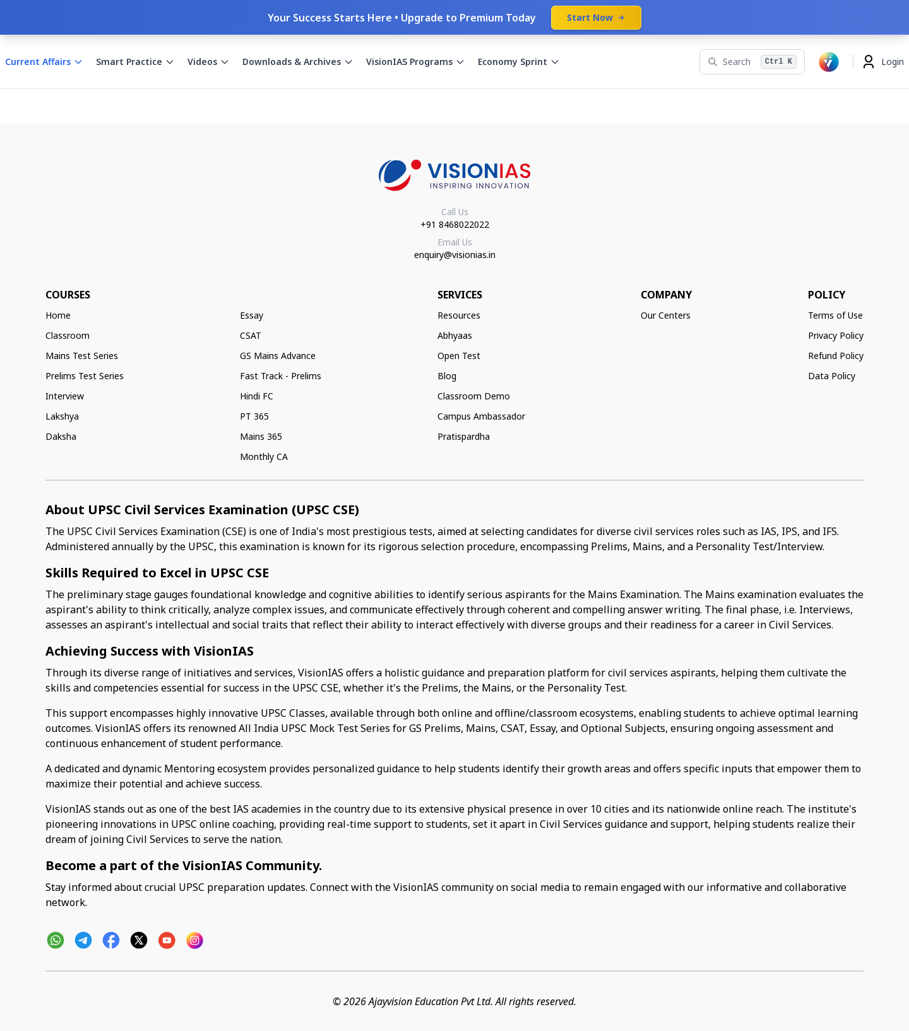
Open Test (458, 356)
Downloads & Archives (298, 62)
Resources (458, 315)
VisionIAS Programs (415, 62)
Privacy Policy (836, 335)
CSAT (250, 335)
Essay (251, 315)
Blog (446, 376)
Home (58, 315)
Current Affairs (44, 62)
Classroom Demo (473, 396)
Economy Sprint (519, 62)
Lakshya (62, 416)
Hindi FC (256, 396)
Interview (64, 396)
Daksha (60, 436)
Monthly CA (264, 456)
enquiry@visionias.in (455, 255)
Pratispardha (463, 436)
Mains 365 (261, 436)
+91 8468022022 (454, 224)
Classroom (67, 335)
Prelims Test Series (84, 376)
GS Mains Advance (278, 356)
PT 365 (254, 416)
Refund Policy (836, 356)
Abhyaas (454, 335)
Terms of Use (835, 315)
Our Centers (666, 315)
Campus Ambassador (481, 416)
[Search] (752, 61)
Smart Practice (135, 62)
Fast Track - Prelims (280, 376)
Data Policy (831, 376)
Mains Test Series (81, 356)
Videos (208, 62)
